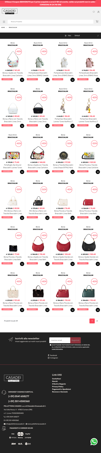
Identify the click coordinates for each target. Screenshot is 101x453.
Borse (13, 43)
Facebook (52, 355)
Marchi (55, 381)
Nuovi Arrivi (38, 43)
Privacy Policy (57, 387)
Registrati (75, 340)
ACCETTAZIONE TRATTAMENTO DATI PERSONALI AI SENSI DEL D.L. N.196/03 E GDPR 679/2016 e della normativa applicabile (71, 347)
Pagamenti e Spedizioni (61, 389)
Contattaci (56, 379)
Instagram (53, 358)
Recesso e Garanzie (60, 392)
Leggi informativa (57, 349)
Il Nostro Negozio (59, 384)
